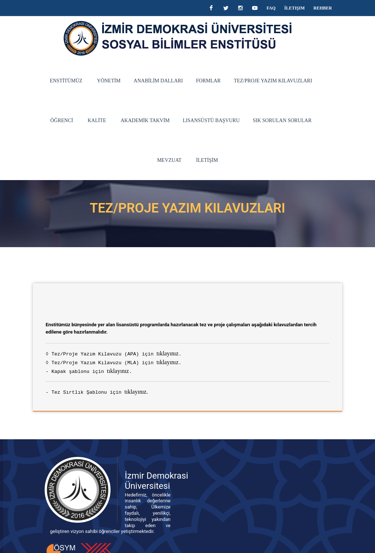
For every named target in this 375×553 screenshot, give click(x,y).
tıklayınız (154, 314)
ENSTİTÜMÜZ (48, 80)
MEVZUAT (289, 120)
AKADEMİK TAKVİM (95, 120)
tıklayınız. (123, 352)
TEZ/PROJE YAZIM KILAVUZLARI (255, 80)
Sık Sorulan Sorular (232, 120)
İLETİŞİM (326, 120)
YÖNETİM (91, 80)
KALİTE (47, 120)
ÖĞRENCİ (319, 80)
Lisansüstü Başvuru (161, 120)
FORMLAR (190, 80)
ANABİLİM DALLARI (140, 80)
